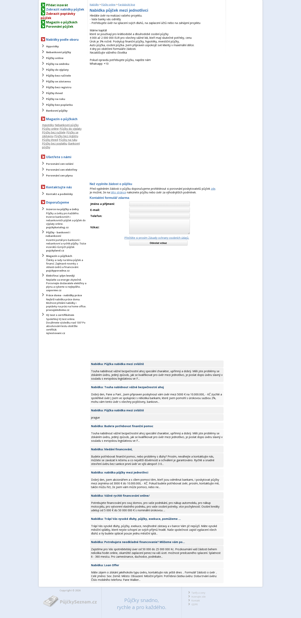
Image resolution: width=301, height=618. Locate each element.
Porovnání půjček (59, 26)
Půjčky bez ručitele (58, 75)
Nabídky (94, 4)
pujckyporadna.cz (58, 270)
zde (213, 188)
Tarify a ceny (198, 592)
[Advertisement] (157, 94)
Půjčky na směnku (57, 64)
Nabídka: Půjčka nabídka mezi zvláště (117, 364)
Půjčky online (54, 58)
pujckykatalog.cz (57, 227)
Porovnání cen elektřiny (61, 169)
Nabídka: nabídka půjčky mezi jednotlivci (119, 472)
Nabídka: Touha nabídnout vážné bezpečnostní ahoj (127, 387)
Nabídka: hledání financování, (112, 449)
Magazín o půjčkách (61, 22)
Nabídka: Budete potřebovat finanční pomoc (122, 426)
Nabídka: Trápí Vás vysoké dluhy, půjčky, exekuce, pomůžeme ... (136, 519)
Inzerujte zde (198, 596)
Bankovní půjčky (57, 110)
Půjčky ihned (54, 93)
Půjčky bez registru (58, 87)
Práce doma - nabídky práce (64, 295)
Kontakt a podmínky (59, 194)
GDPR (194, 604)
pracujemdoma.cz (57, 310)
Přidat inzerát (57, 5)
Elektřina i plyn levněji (60, 275)
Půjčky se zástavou (58, 81)
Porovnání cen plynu (59, 175)
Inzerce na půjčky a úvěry (62, 209)
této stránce (118, 192)
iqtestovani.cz (55, 333)
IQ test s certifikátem (60, 315)
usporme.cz (53, 290)
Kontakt (195, 600)
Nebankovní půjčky (58, 52)
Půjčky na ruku (55, 99)
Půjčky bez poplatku (59, 105)
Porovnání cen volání (59, 164)
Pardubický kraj (126, 4)
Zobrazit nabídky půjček (65, 9)
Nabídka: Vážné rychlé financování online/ (120, 495)
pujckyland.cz (55, 250)
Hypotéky (52, 46)
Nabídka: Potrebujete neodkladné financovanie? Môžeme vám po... (138, 542)
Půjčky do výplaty (57, 69)
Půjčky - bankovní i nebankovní (58, 234)
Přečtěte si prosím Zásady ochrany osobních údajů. (156, 238)
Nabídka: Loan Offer (105, 565)
